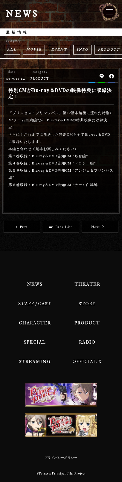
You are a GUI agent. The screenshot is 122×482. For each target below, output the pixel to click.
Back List (60, 227)
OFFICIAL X (87, 362)
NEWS (34, 284)
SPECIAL (35, 342)
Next (97, 227)
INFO (82, 49)
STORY (87, 304)
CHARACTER (35, 323)
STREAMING (35, 362)
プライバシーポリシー (61, 458)
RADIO (87, 342)
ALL (12, 49)
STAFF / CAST (34, 304)
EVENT (59, 49)
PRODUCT (87, 323)
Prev (21, 227)
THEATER (87, 284)
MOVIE (34, 49)
